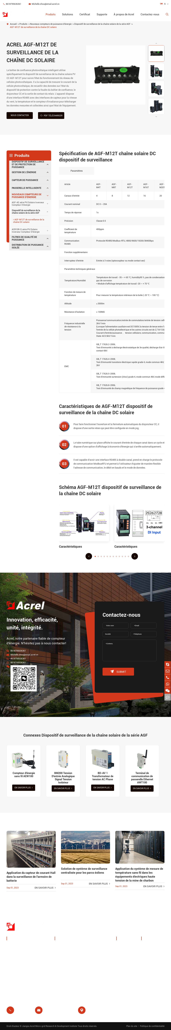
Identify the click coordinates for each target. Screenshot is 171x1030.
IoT (91, 955)
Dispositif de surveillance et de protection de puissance (28, 164)
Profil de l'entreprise (129, 949)
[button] (156, 43)
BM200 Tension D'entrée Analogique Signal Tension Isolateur (63, 777)
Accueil (13, 24)
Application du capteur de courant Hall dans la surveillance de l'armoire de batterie (31, 876)
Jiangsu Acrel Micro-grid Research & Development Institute (49, 1026)
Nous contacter (20, 115)
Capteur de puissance (25, 180)
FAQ (146, 961)
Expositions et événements (126, 957)
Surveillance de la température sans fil (99, 947)
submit (118, 671)
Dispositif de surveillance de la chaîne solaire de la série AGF (102, 24)
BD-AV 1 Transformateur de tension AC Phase (102, 776)
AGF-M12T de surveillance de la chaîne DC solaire (33, 27)
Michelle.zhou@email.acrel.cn (43, 4)
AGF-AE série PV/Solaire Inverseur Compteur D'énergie (28, 203)
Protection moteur (98, 961)
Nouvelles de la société (127, 967)
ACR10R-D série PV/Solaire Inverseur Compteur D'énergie (25, 230)
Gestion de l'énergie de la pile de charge (70, 947)
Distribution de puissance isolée (28, 246)
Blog (146, 967)
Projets (123, 975)
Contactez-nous (150, 14)
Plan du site (131, 1026)
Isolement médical (99, 967)
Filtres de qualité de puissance (24, 238)
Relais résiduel (65, 967)
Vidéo (147, 955)
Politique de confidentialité (152, 1026)
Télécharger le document (151, 947)
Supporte (102, 14)
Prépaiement (64, 974)
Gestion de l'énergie (24, 172)
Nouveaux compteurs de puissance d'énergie (50, 24)
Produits (50, 14)
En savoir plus (24, 787)
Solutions (67, 14)
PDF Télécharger (51, 115)
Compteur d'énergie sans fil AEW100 (24, 774)
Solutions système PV (69, 955)
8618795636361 (12, 4)
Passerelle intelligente (26, 187)
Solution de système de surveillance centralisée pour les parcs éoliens (84, 870)
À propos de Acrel (124, 14)
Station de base (66, 961)
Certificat (84, 14)
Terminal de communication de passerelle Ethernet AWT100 (142, 777)
